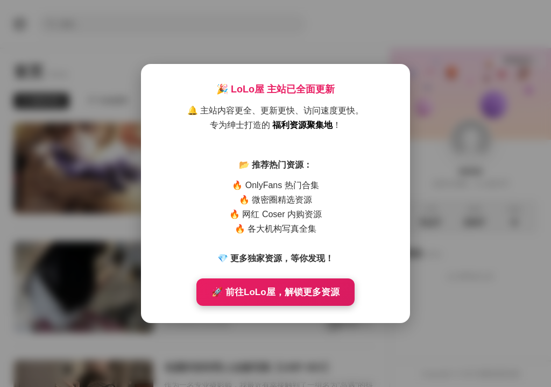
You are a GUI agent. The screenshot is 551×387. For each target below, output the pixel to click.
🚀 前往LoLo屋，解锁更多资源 (275, 292)
